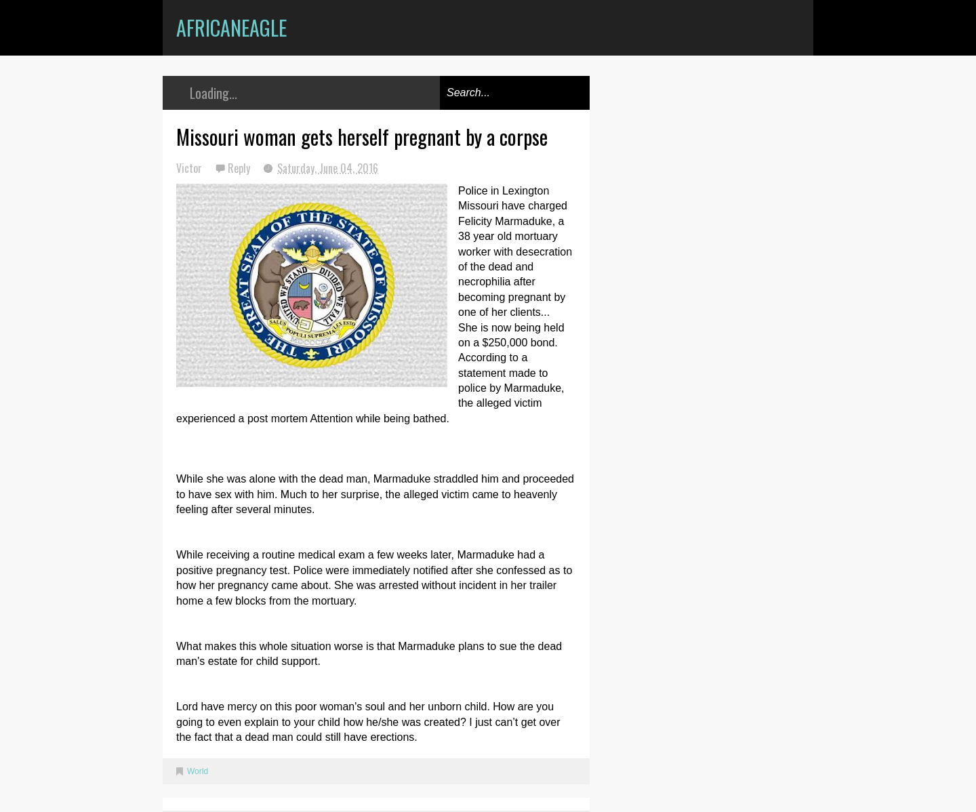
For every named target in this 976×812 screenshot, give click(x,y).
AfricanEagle (231, 27)
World (197, 771)
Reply (240, 168)
